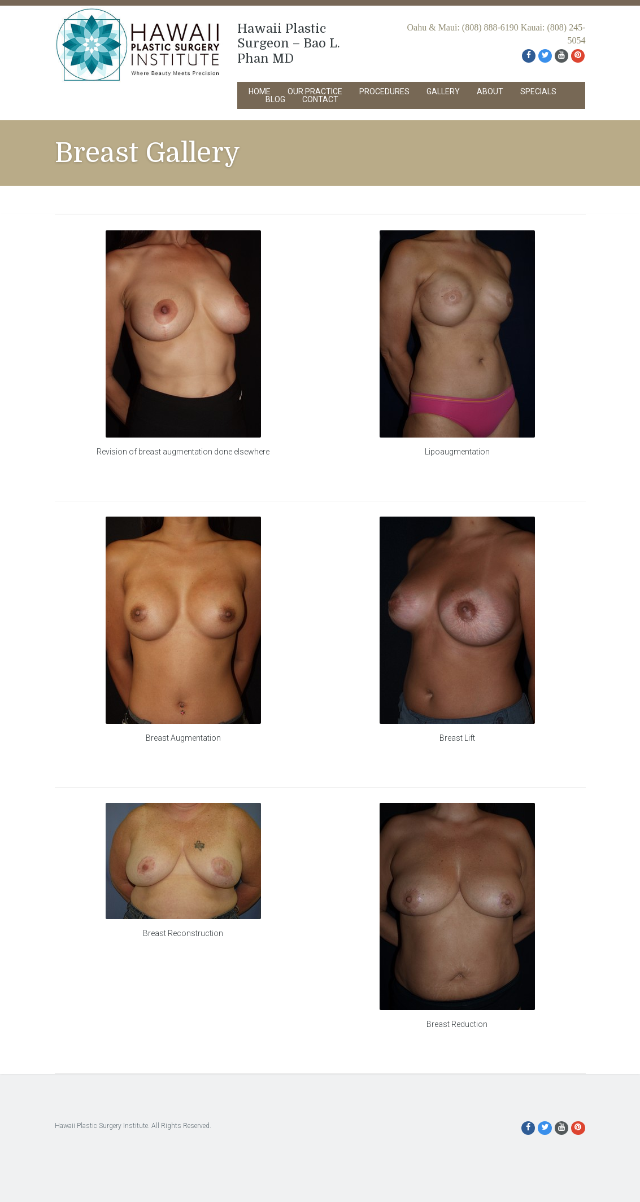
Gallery (443, 91)
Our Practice (315, 91)
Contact (320, 99)
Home (260, 91)
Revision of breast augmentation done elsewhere (183, 451)
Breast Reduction (456, 1024)
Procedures (384, 91)
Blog (275, 99)
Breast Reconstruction (183, 933)
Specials (538, 91)
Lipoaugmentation (457, 451)
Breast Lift (457, 737)
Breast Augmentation (183, 737)
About (490, 91)
